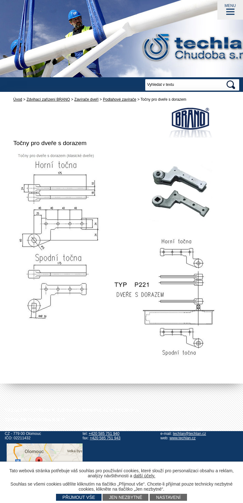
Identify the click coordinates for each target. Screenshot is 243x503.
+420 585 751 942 (110, 429)
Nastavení (168, 497)
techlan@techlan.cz (189, 433)
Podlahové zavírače (119, 99)
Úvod (17, 99)
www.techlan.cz (183, 438)
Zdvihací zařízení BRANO (48, 99)
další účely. (144, 475)
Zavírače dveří (86, 99)
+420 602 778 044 (186, 429)
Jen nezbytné (125, 497)
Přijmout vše (78, 497)
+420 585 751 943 (105, 438)
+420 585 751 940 (104, 433)
